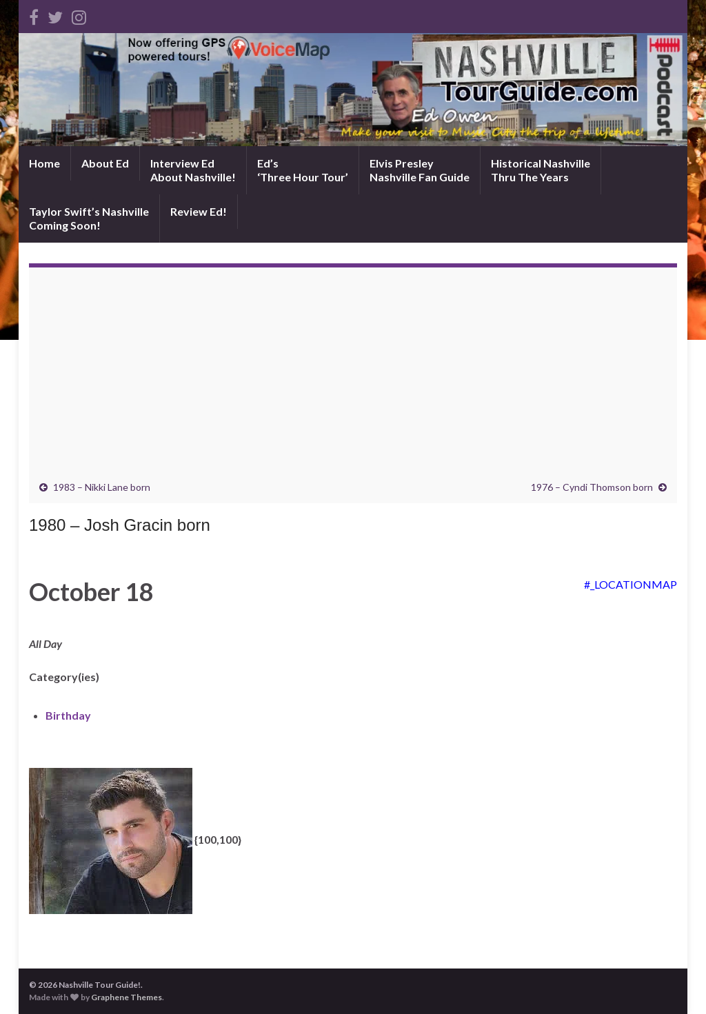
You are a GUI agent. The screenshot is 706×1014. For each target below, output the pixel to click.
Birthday (68, 715)
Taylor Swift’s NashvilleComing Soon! (89, 218)
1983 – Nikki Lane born (101, 487)
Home (44, 163)
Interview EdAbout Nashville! (193, 169)
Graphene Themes (126, 997)
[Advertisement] (353, 377)
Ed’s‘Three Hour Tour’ (302, 169)
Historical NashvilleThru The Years (540, 169)
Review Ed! (198, 211)
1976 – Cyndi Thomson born (592, 487)
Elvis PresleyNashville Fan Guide (420, 169)
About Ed (105, 163)
